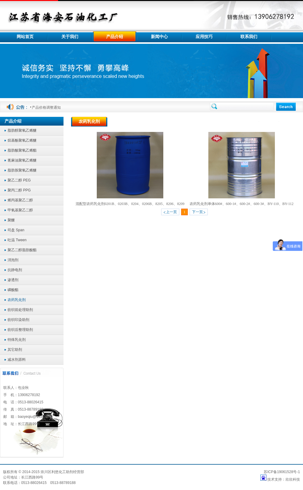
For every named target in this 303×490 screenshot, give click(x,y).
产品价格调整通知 (46, 107)
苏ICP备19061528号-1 (282, 472)
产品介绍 (269, 122)
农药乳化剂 (291, 122)
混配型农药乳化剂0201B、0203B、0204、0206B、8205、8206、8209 (130, 204)
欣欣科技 (292, 479)
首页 (252, 122)
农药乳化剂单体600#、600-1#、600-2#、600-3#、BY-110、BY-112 (242, 204)
